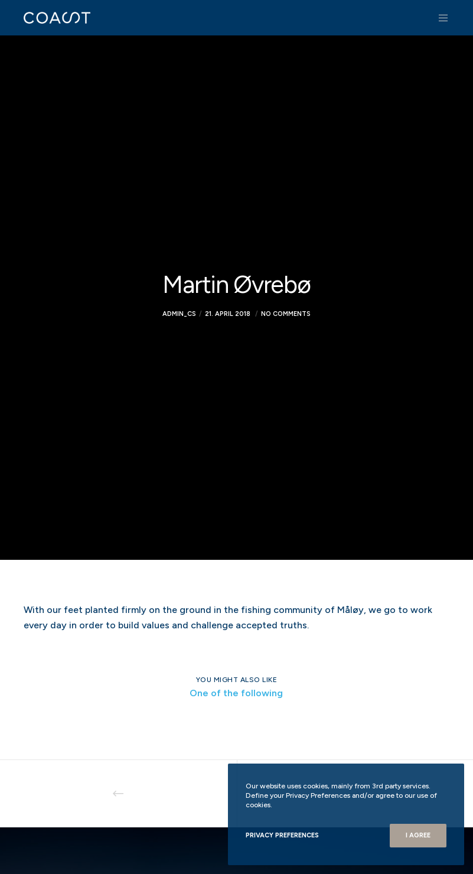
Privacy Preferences (282, 835)
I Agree (418, 835)
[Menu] (438, 17)
